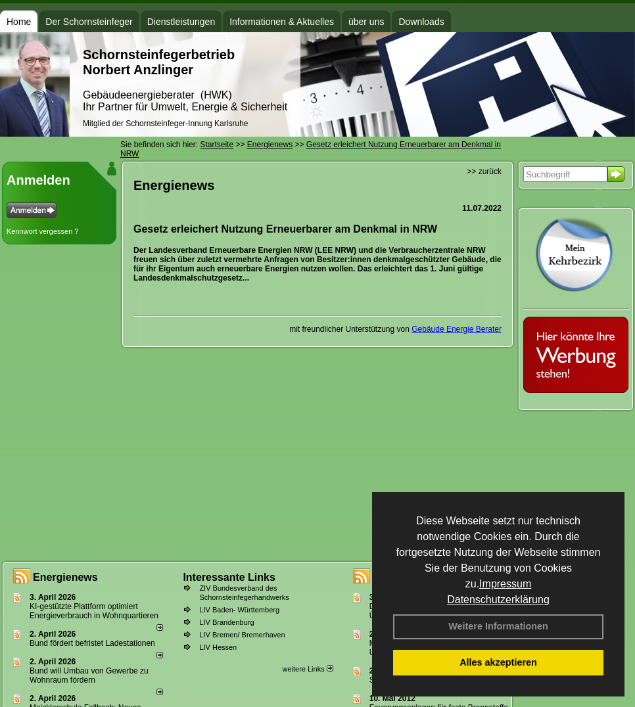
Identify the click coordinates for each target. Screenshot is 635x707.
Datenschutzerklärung (498, 599)
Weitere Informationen (498, 626)
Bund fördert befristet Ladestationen (92, 643)
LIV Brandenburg (226, 622)
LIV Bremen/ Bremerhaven (242, 635)
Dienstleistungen (181, 21)
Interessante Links (229, 577)
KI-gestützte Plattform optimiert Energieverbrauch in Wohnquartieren (94, 611)
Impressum (505, 583)
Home (19, 21)
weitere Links (307, 669)
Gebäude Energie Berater (457, 329)
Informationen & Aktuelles (281, 21)
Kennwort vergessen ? (42, 231)
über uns (366, 21)
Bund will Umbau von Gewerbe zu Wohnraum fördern (89, 675)
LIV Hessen (218, 647)
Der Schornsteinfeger (88, 21)
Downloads (421, 21)
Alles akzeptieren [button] (498, 662)
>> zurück (484, 171)
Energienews (65, 577)
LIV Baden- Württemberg (239, 610)
